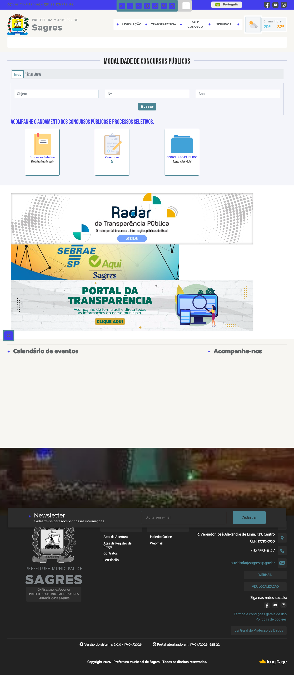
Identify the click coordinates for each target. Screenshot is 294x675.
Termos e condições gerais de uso (260, 614)
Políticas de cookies (271, 619)
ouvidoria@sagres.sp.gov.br (252, 563)
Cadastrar (249, 517)
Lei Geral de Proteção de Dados (259, 630)
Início (17, 74)
